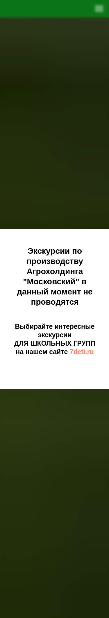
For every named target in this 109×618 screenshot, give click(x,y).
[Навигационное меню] (99, 9)
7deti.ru (82, 352)
